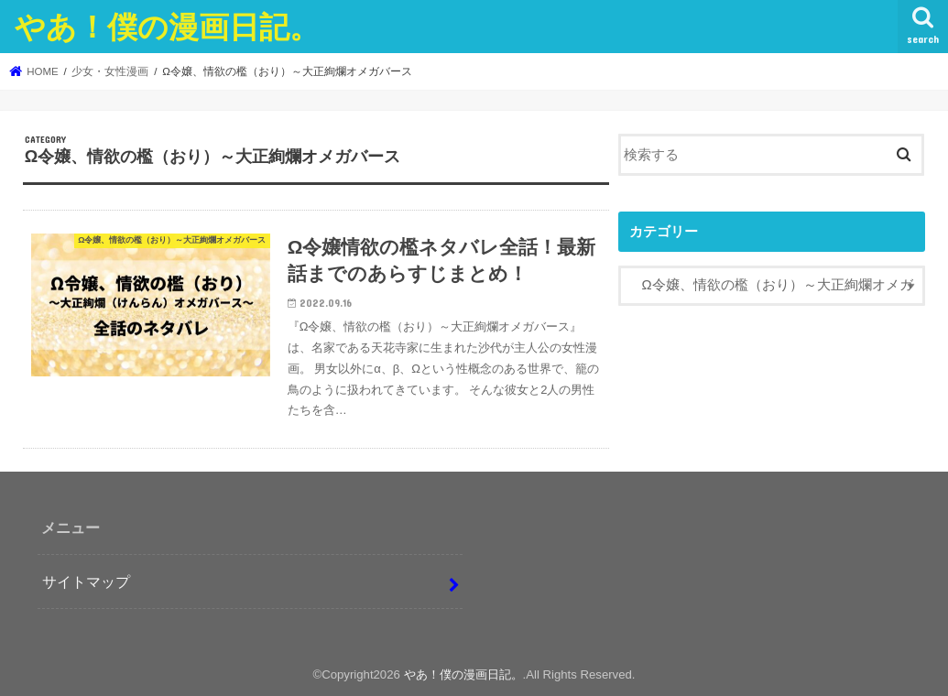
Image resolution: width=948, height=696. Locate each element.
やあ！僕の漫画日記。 (167, 26)
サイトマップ (86, 581)
